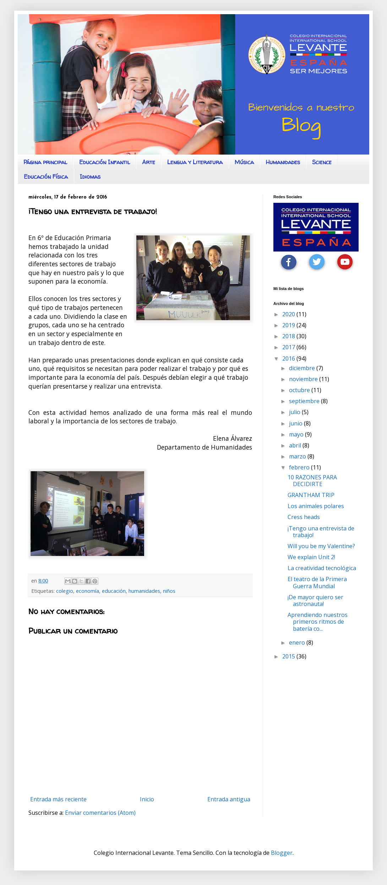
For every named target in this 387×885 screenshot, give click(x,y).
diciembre (302, 368)
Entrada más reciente (58, 799)
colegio (64, 591)
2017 (289, 347)
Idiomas (90, 176)
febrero (300, 467)
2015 (289, 656)
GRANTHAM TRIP (311, 495)
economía (87, 591)
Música (244, 162)
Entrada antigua (228, 799)
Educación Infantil (104, 162)
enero (297, 642)
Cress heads (304, 517)
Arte (148, 162)
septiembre (305, 401)
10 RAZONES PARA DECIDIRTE (312, 480)
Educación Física (46, 176)
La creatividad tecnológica (322, 568)
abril (295, 445)
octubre (300, 390)
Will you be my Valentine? (321, 546)
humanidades (144, 591)
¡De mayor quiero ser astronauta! (315, 600)
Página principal (45, 162)
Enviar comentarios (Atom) (100, 813)
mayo (297, 434)
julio (295, 412)
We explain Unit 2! (311, 557)
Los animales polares (316, 506)
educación (114, 591)
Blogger (282, 853)
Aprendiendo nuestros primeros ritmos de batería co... (318, 621)
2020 (289, 314)
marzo (298, 456)
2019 (289, 325)
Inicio (147, 799)
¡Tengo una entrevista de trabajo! (321, 531)
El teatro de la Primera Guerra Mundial (317, 582)
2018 (289, 336)
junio (296, 423)
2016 (289, 358)
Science (322, 162)
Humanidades (283, 162)
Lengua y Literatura (195, 162)
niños (169, 591)
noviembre (304, 379)
